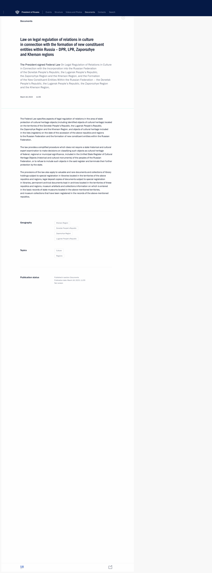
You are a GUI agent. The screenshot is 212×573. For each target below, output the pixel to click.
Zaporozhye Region (63, 233)
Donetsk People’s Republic (66, 228)
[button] (4, 4)
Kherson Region (62, 223)
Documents (26, 21)
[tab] (22, 567)
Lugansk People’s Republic (66, 239)
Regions (59, 256)
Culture (59, 250)
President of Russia (30, 4)
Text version (58, 283)
